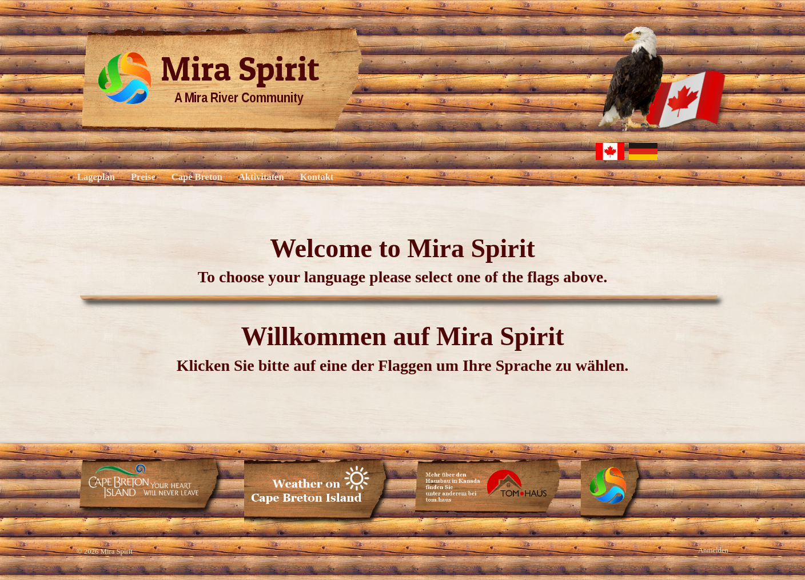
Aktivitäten (261, 176)
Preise (143, 176)
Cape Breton (197, 176)
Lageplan (96, 176)
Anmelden (713, 550)
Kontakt (317, 176)
